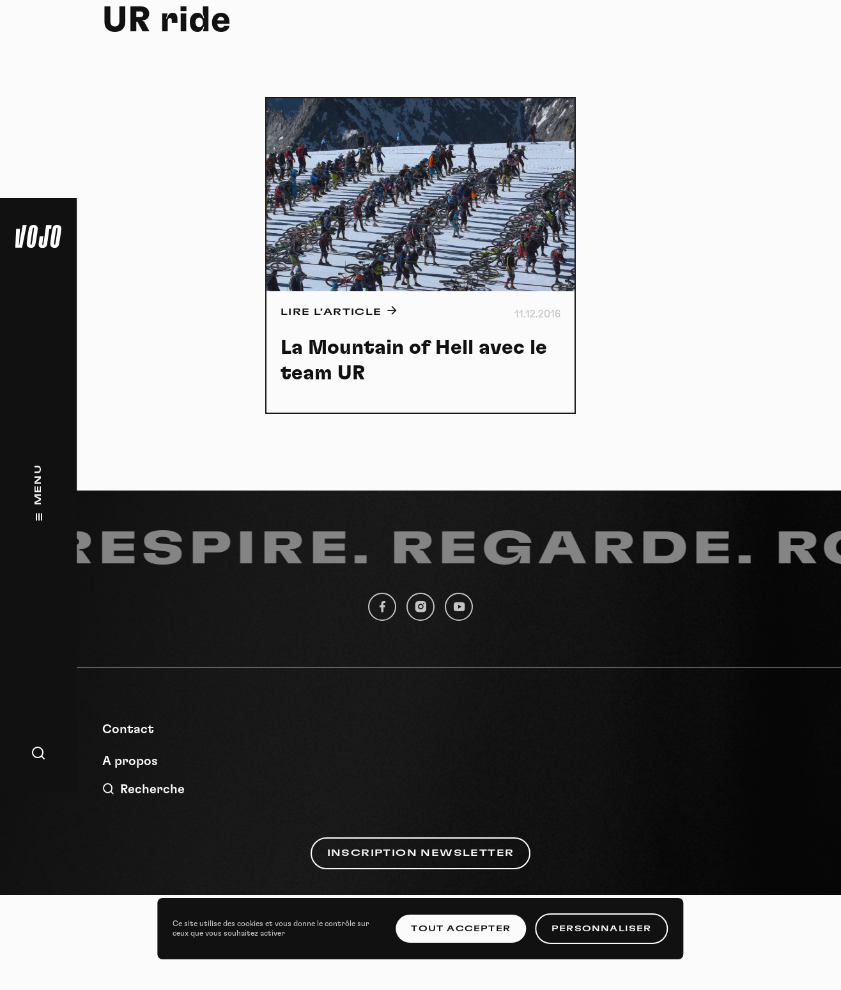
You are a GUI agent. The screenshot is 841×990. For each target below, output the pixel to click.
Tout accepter (461, 929)
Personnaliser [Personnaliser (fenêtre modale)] (602, 929)
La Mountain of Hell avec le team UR (414, 360)
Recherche (143, 789)
